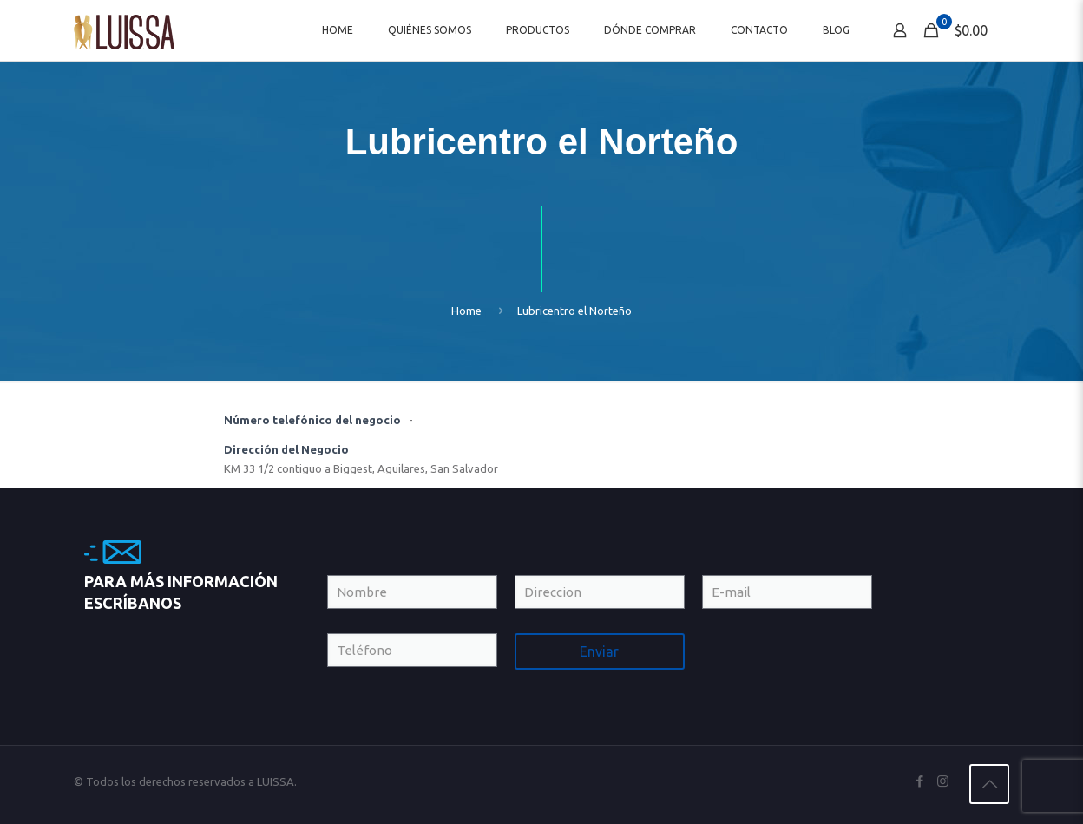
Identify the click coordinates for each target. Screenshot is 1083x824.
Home (466, 310)
